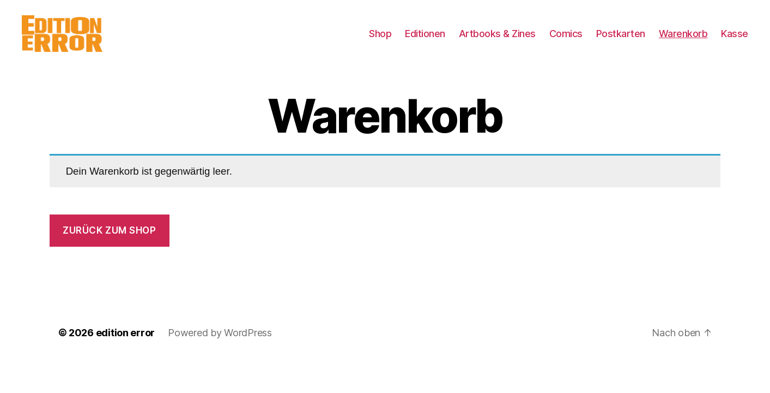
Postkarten (620, 39)
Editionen (425, 39)
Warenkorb (683, 39)
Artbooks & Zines (497, 39)
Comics (566, 39)
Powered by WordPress (220, 345)
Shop (380, 39)
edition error (125, 345)
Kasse (734, 39)
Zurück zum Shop (109, 242)
